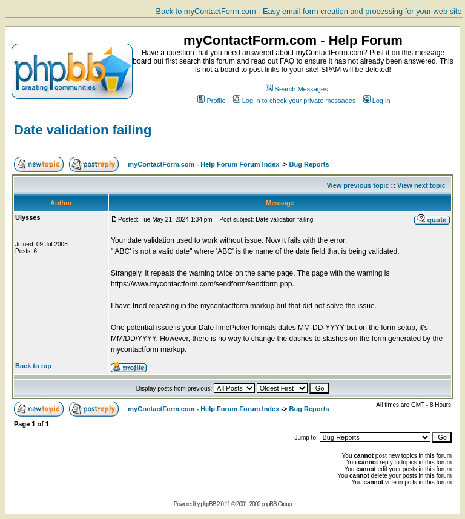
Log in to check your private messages (294, 100)
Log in (377, 100)
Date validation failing (82, 129)
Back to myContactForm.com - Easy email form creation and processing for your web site (309, 11)
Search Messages (297, 89)
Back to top (33, 365)
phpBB (208, 504)
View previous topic (357, 185)
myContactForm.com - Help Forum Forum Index (203, 164)
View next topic (421, 185)
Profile (211, 100)
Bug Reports (309, 164)
